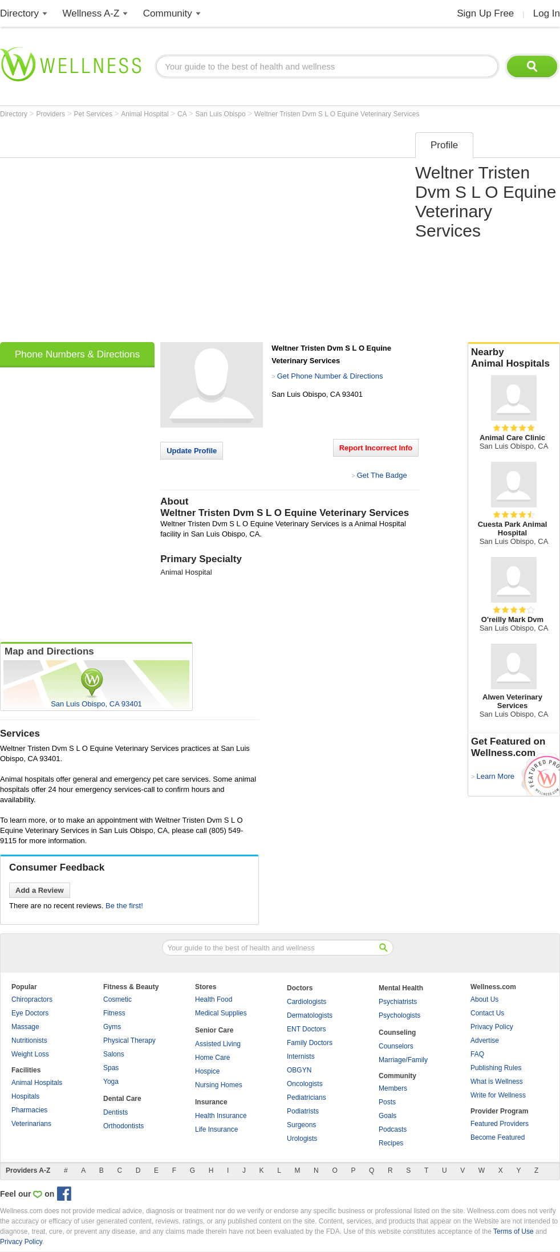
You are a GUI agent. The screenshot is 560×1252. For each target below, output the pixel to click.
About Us (484, 999)
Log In (546, 13)
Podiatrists (303, 1111)
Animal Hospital (146, 114)
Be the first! (124, 905)
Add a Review (39, 890)
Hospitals (25, 1096)
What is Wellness (496, 1082)
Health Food (213, 999)
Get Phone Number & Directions (330, 376)
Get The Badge (382, 475)
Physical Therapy (129, 1040)
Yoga (111, 1082)
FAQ (477, 1054)
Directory (19, 13)
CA (182, 114)
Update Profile (192, 450)
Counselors (396, 1046)
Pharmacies (29, 1110)
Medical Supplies (221, 1013)
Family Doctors (309, 1043)
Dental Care (122, 1099)
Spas (111, 1068)
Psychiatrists (398, 1002)
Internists (301, 1056)
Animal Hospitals (36, 1083)
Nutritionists (29, 1040)
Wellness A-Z (91, 13)
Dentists (115, 1112)
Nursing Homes (218, 1085)
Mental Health (401, 988)
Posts (387, 1102)
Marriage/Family (403, 1060)
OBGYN (299, 1070)
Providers (51, 114)
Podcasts (393, 1129)
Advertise (484, 1040)
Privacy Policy (491, 1027)
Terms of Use (513, 1231)
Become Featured (497, 1137)
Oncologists (305, 1084)
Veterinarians (31, 1124)
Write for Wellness (498, 1095)
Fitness (114, 1013)
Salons (113, 1054)
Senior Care (214, 1030)
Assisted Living (218, 1044)
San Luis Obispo (221, 114)
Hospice (207, 1071)
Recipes (391, 1143)
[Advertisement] (107, 233)
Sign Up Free (485, 13)
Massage (25, 1027)
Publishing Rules (495, 1068)
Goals (387, 1116)
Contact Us (487, 1013)
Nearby (514, 358)
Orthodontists (123, 1126)
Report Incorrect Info (376, 448)
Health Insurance (221, 1116)
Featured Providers (499, 1124)
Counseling (397, 1032)
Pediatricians (306, 1097)
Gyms (112, 1027)
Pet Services (94, 114)
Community (167, 13)
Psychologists (399, 1015)
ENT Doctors (306, 1029)
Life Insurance (216, 1129)
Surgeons (301, 1125)
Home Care (212, 1058)
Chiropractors (31, 999)
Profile (444, 145)
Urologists (302, 1139)
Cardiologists (306, 1002)
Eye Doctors (29, 1013)
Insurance (211, 1102)
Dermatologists (309, 1015)
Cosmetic (117, 999)
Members (393, 1088)
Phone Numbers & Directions (77, 354)
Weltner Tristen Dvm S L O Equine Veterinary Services (336, 114)
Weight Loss (30, 1054)
